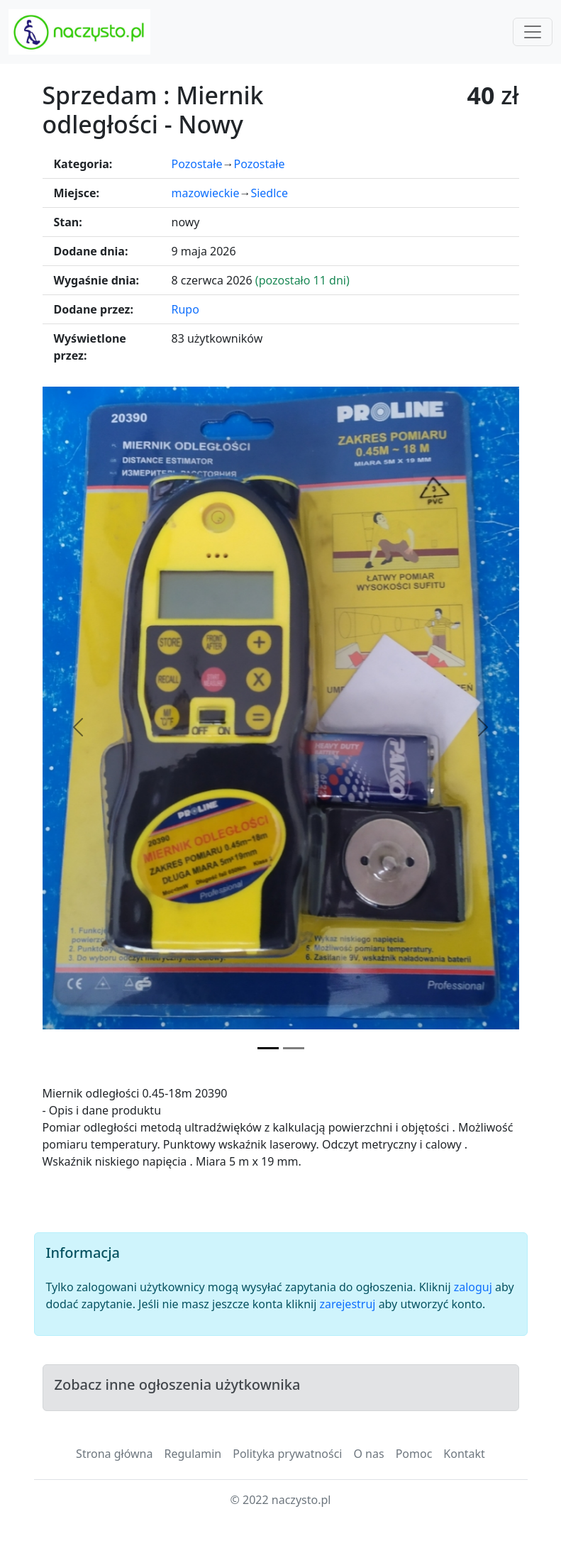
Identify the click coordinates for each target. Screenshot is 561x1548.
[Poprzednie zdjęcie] (78, 727)
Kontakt (464, 1453)
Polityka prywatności (287, 1453)
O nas (368, 1453)
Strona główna (114, 1453)
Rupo (185, 309)
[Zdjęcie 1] (268, 1048)
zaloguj (473, 1287)
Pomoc (414, 1453)
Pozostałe (197, 164)
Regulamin (192, 1453)
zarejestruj (347, 1304)
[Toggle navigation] (532, 32)
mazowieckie (206, 193)
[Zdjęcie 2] (293, 1048)
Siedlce (269, 193)
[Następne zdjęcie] (483, 727)
